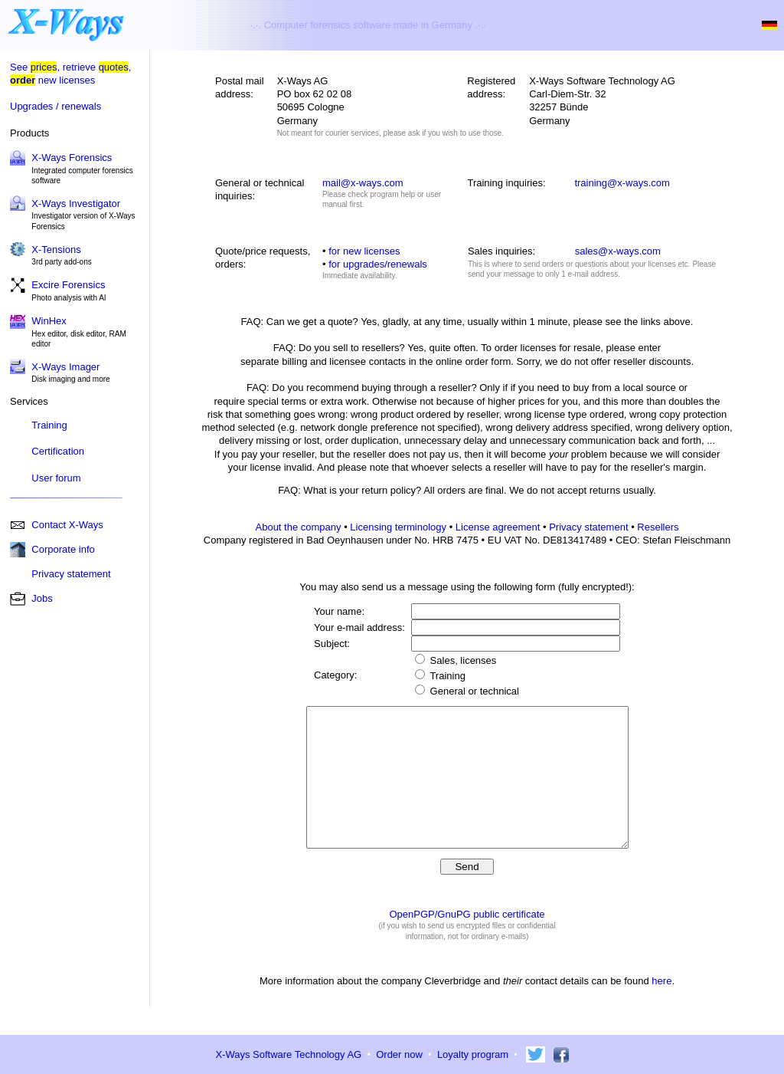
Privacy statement (588, 527)
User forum (55, 478)
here (661, 1008)
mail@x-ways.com (362, 183)
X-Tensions (55, 249)
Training (49, 425)
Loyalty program (472, 1054)
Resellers (657, 527)
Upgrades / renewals (55, 106)
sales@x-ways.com (618, 251)
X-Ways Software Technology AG (288, 1054)
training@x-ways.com (621, 183)
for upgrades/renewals (377, 264)
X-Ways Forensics (71, 157)
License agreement (498, 527)
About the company (298, 527)
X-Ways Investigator (75, 203)
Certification (57, 451)
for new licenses (364, 251)
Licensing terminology (398, 527)
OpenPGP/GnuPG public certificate (466, 942)
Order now (399, 1054)
